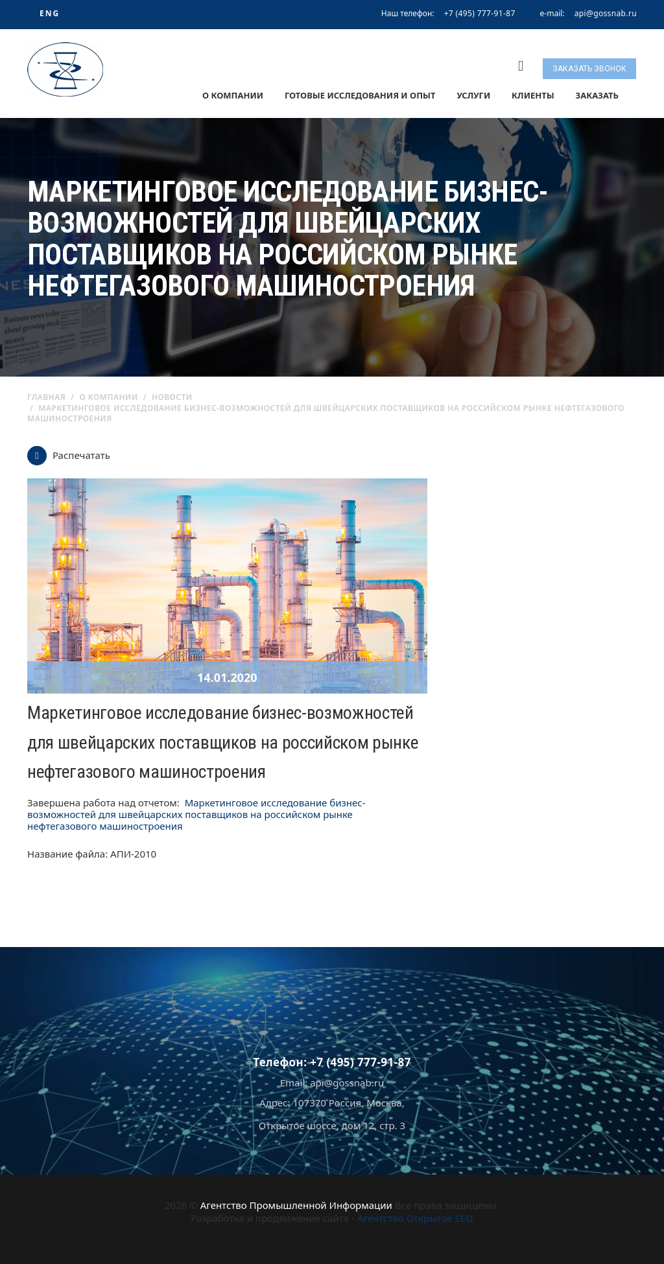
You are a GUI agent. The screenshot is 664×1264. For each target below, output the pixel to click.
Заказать (597, 95)
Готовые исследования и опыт (360, 95)
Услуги (473, 95)
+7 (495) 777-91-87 (480, 13)
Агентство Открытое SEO (415, 1217)
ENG (50, 13)
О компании (232, 95)
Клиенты (533, 95)
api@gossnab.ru (606, 13)
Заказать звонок (589, 68)
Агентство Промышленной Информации (296, 1205)
